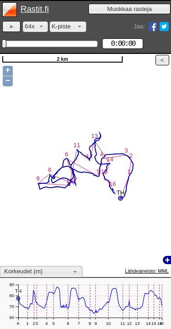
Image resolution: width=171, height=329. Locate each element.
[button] (129, 9)
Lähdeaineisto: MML (147, 271)
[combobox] (35, 26)
